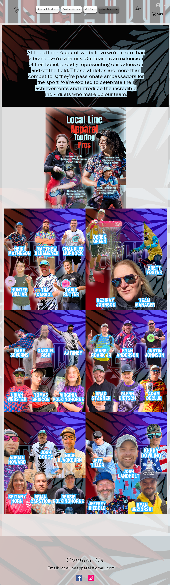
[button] (160, 14)
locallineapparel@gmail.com (87, 568)
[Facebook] (79, 578)
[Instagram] (91, 578)
